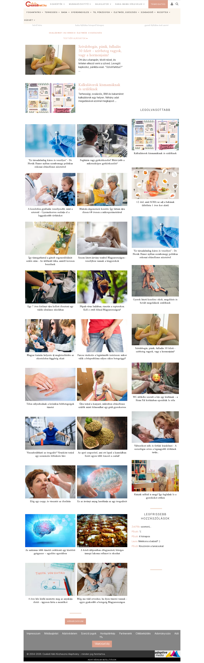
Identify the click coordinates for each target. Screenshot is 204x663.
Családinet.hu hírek (61, 33)
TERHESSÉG (51, 12)
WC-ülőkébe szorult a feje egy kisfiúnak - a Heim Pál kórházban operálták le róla (155, 399)
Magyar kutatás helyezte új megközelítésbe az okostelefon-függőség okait (50, 357)
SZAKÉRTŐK (56, 4)
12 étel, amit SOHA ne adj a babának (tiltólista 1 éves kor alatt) (155, 204)
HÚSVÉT (28, 20)
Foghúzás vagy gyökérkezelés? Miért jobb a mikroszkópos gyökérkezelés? (102, 162)
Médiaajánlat (51, 633)
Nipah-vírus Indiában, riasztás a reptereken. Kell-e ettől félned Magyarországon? (102, 308)
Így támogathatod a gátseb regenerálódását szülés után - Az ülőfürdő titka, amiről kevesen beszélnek (50, 261)
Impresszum (33, 633)
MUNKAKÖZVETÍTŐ (79, 4)
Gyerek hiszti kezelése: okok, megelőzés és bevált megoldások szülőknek (155, 301)
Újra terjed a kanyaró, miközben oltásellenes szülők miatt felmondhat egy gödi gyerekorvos (102, 406)
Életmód (82, 33)
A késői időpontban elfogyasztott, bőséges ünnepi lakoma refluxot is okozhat (102, 552)
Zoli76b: (141, 526)
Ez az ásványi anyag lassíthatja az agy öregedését (102, 501)
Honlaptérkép (107, 633)
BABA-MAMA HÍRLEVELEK (128, 4)
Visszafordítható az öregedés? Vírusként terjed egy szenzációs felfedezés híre (50, 454)
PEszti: (136, 531)
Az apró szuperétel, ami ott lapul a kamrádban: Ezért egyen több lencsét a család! (102, 454)
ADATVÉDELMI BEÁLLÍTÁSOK (102, 659)
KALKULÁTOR (102, 4)
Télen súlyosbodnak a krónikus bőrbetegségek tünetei (50, 406)
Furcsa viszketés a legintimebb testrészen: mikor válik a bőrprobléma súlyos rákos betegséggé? (102, 357)
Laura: (146, 541)
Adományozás (163, 633)
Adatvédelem (69, 633)
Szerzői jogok (88, 633)
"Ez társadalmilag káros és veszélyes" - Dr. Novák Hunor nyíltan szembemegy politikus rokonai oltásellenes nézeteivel (50, 163)
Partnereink (125, 633)
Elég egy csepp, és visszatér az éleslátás (50, 501)
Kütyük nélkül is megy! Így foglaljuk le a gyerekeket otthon (155, 496)
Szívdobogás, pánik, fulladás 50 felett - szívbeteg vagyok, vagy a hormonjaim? (99, 51)
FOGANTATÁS (34, 12)
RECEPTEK (162, 12)
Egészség (96, 33)
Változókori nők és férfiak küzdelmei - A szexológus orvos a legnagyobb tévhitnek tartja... (155, 449)
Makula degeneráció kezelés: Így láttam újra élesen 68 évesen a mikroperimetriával (102, 211)
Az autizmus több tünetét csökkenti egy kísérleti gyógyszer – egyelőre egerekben (50, 552)
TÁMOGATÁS (158, 4)
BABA (64, 12)
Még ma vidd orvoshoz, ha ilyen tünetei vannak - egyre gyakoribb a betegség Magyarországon (102, 601)
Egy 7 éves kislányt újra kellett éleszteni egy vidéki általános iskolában (50, 308)
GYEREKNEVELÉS (80, 12)
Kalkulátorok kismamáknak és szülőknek (99, 87)
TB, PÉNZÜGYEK (101, 12)
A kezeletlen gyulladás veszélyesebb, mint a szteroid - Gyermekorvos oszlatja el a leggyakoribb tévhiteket (50, 212)
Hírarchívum (75, 621)
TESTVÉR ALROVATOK (75, 37)
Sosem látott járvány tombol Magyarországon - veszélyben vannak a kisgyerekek (102, 259)
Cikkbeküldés (143, 633)
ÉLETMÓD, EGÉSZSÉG (125, 12)
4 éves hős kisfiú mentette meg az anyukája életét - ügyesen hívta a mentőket (50, 601)
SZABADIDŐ (147, 12)
